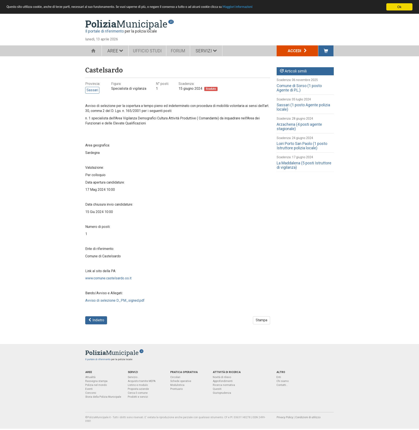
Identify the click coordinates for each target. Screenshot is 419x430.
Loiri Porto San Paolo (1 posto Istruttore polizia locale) (302, 145)
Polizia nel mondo (96, 385)
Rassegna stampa (96, 381)
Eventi (89, 388)
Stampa (261, 320)
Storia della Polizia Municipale (103, 396)
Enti (278, 377)
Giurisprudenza (222, 392)
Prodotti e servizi (138, 396)
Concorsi (90, 392)
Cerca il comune (138, 392)
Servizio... (133, 377)
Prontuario (176, 388)
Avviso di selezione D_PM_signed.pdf (115, 300)
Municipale (126, 23)
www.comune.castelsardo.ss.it (108, 278)
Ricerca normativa (224, 385)
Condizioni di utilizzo (307, 417)
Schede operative (180, 381)
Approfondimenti (223, 381)
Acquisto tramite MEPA (141, 381)
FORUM (181, 50)
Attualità (90, 377)
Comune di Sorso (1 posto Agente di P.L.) (299, 87)
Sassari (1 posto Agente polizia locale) (303, 107)
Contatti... (282, 385)
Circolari (175, 377)
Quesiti (217, 388)
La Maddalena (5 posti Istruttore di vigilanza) (304, 165)
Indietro (96, 320)
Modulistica (177, 385)
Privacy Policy (285, 417)
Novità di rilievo (222, 377)
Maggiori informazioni (261, 7)
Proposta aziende (138, 388)
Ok (399, 7)
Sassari (92, 90)
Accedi (297, 50)
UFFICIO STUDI (148, 50)
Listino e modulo (138, 385)
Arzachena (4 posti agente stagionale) (299, 126)
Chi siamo (282, 381)
